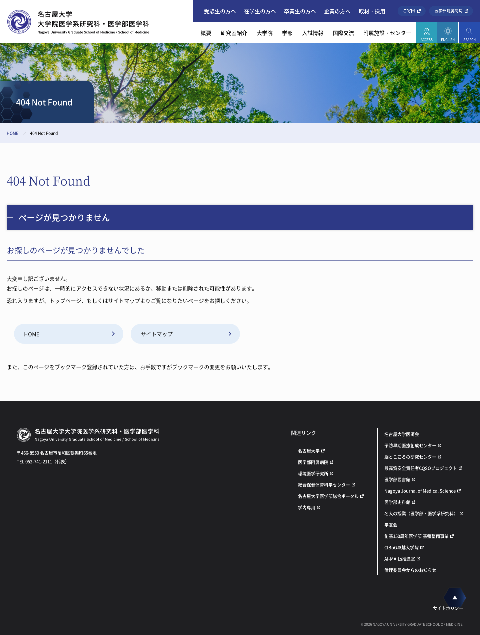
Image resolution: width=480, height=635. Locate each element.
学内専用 (306, 507)
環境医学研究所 (313, 473)
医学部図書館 (397, 479)
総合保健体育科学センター (324, 484)
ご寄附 (409, 11)
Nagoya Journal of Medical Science (420, 490)
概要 (206, 33)
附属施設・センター (387, 33)
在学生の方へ (260, 11)
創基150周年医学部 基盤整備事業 (416, 536)
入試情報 (312, 33)
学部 (287, 33)
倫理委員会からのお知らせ (410, 570)
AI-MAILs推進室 (399, 558)
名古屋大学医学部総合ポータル (328, 496)
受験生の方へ (220, 11)
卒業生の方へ (300, 11)
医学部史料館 (397, 502)
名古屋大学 (309, 450)
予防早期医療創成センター (410, 445)
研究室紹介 (234, 33)
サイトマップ (157, 334)
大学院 (265, 33)
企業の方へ (337, 11)
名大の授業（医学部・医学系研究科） (421, 513)
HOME (12, 133)
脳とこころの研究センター (410, 456)
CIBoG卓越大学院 (401, 547)
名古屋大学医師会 (401, 434)
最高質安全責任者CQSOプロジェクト (420, 468)
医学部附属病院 (448, 11)
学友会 (390, 524)
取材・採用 (372, 11)
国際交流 (343, 33)
